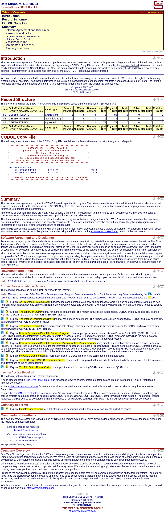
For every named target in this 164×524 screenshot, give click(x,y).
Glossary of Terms (16, 41)
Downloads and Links (18, 33)
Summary (9, 26)
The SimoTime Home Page (153, 51)
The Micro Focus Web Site (24, 396)
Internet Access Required (20, 39)
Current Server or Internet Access (24, 36)
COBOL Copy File (14, 23)
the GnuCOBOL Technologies (26, 403)
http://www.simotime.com (40, 497)
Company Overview (17, 48)
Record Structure (14, 19)
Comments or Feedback (19, 45)
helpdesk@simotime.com (26, 440)
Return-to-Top (82, 504)
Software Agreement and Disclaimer (27, 30)
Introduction (11, 16)
